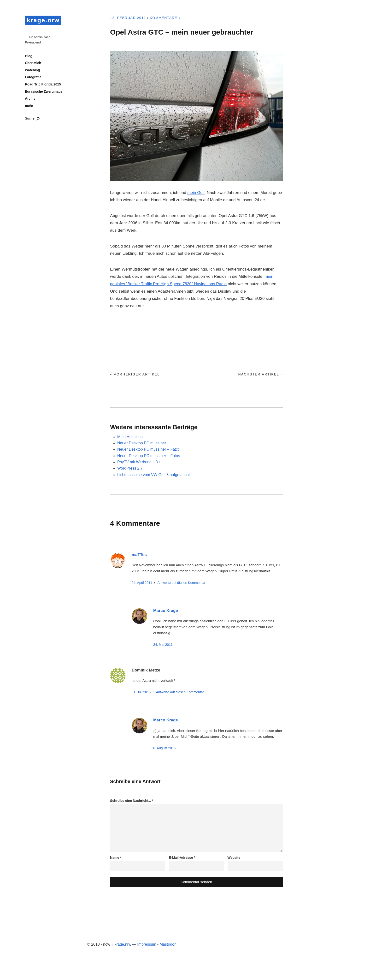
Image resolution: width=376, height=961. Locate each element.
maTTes (139, 554)
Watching (32, 70)
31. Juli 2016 (141, 692)
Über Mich (33, 63)
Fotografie (33, 77)
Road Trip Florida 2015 (43, 84)
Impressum (146, 944)
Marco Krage (165, 610)
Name (115, 857)
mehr (29, 106)
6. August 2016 (164, 748)
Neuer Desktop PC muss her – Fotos (148, 456)
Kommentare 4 (168, 18)
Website (234, 857)
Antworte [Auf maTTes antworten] (181, 583)
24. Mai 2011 (163, 645)
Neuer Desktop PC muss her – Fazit (148, 449)
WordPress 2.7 (130, 468)
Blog (28, 56)
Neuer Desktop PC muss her (141, 443)
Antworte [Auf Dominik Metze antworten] (180, 692)
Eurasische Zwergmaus (43, 92)
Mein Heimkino (130, 437)
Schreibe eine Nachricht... (131, 801)
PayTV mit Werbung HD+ (138, 462)
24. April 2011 (142, 583)
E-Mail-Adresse (182, 857)
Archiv (30, 99)
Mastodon (168, 944)
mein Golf (196, 192)
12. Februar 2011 (129, 18)
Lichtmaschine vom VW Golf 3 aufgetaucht (153, 475)
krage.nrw (44, 20)
